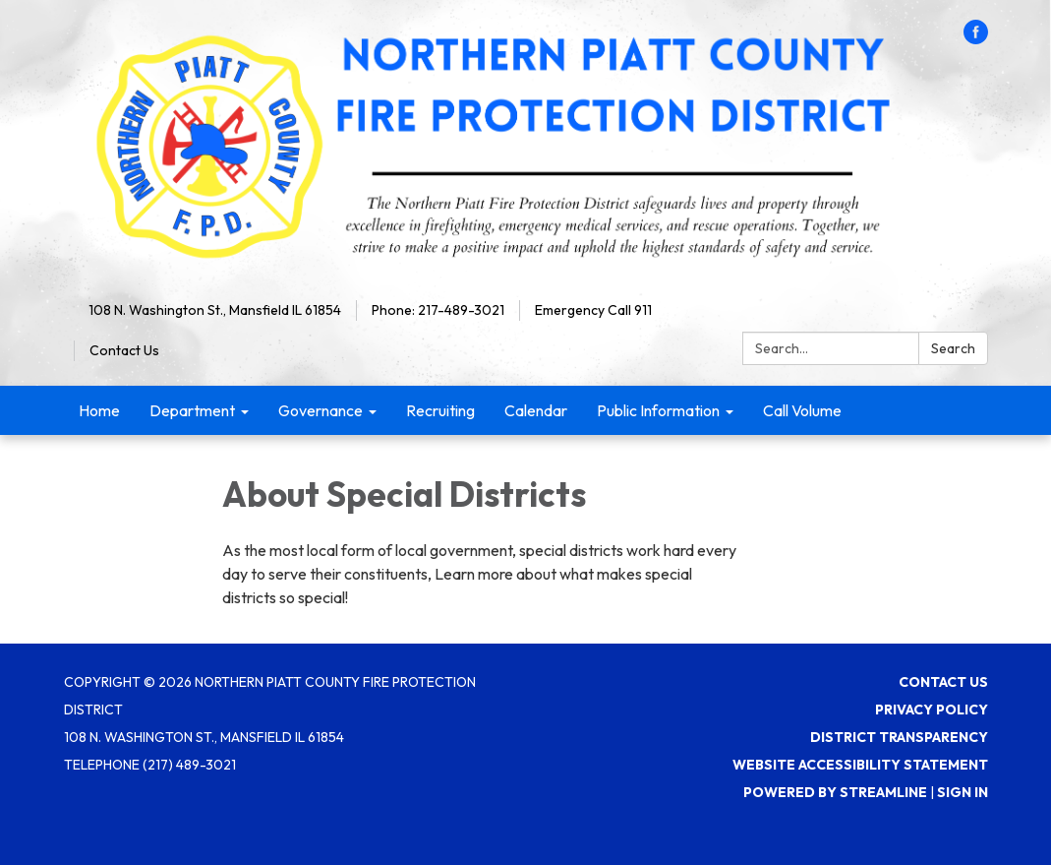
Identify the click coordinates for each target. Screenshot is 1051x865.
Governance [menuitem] (320, 410)
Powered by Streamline (835, 792)
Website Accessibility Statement (860, 764)
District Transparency (899, 737)
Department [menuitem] (192, 410)
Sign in (962, 792)
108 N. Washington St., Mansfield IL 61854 (214, 310)
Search (953, 348)
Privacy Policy (931, 709)
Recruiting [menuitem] (440, 410)
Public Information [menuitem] (658, 410)
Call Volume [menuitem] (802, 410)
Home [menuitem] (99, 410)
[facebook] (975, 38)
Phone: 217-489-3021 (438, 310)
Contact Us (124, 350)
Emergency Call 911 (593, 310)
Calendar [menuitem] (535, 410)
